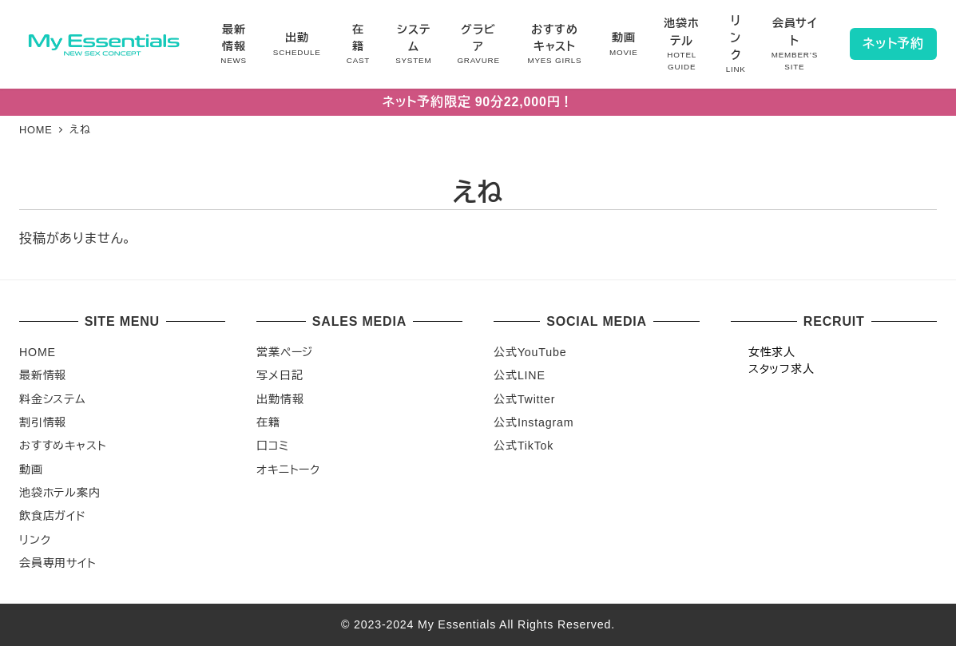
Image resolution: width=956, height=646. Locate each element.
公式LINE (519, 375)
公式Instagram (533, 422)
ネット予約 (893, 43)
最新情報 (42, 375)
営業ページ (284, 352)
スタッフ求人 (781, 369)
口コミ (272, 445)
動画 (31, 469)
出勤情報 (279, 399)
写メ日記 (279, 375)
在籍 (268, 422)
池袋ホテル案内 (60, 492)
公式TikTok (523, 445)
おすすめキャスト (62, 445)
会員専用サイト (58, 563)
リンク (34, 539)
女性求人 (771, 352)
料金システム (52, 399)
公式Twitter (524, 399)
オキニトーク (288, 469)
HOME (37, 352)
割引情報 (42, 422)
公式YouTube (530, 352)
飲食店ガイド (52, 515)
